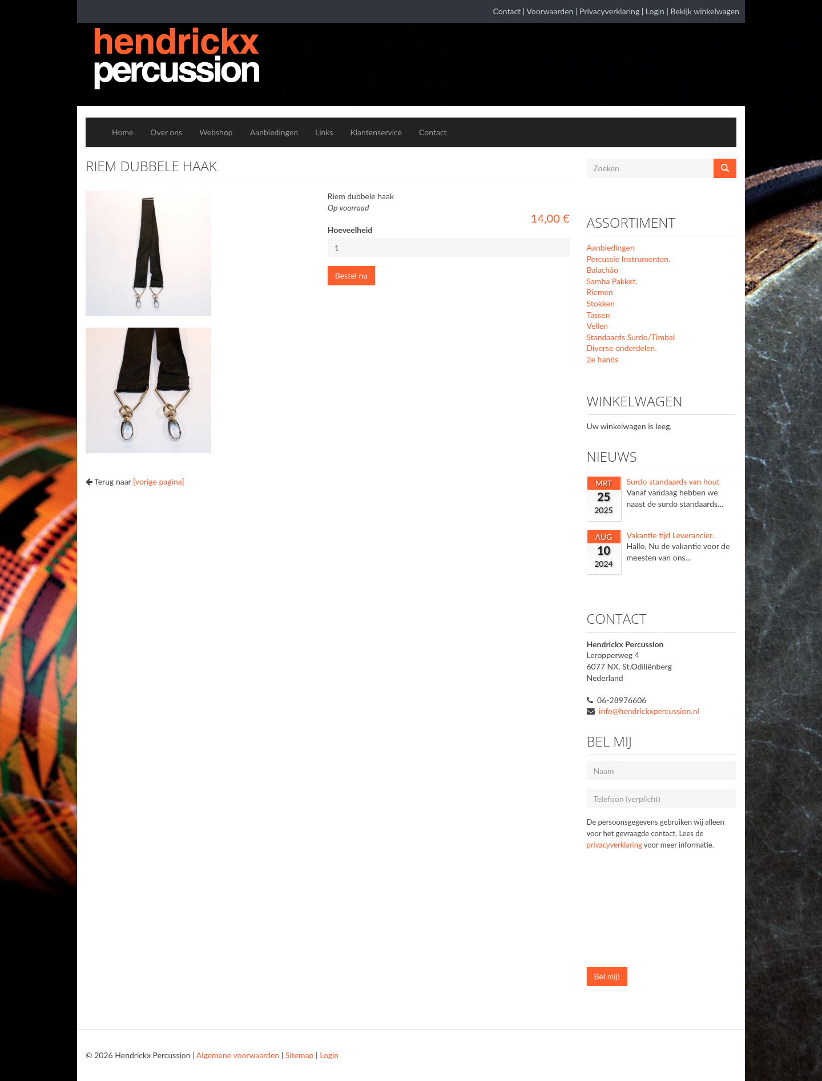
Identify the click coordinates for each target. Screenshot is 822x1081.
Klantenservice (376, 132)
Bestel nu (351, 275)
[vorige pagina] (158, 481)
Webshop (216, 132)
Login (655, 11)
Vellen (598, 325)
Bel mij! (607, 976)
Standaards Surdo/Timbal (631, 337)
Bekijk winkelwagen (705, 11)
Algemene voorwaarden (237, 1055)
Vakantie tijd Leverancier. (671, 535)
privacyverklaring (614, 844)
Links (324, 132)
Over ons (166, 132)
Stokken (601, 303)
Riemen (600, 292)
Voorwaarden (549, 11)
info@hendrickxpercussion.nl (649, 711)
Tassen (598, 315)
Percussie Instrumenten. (629, 259)
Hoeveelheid (350, 230)
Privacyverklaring (609, 11)
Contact (507, 11)
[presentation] (633, 914)
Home (122, 132)
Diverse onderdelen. (622, 348)
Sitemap (299, 1055)
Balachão (603, 270)
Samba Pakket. (612, 281)
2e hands (603, 359)
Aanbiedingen (274, 132)
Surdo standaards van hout (673, 481)
